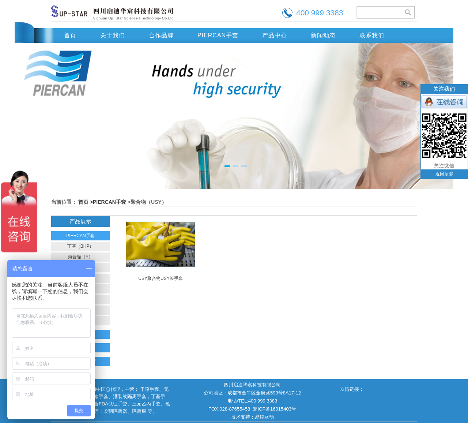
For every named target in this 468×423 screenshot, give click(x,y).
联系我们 (371, 35)
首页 (70, 35)
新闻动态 (323, 35)
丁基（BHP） (80, 246)
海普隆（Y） (80, 256)
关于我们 (112, 35)
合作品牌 (161, 35)
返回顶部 (444, 173)
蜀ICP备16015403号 (274, 409)
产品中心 (274, 35)
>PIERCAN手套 (108, 202)
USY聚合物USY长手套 (160, 278)
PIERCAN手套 (217, 35)
